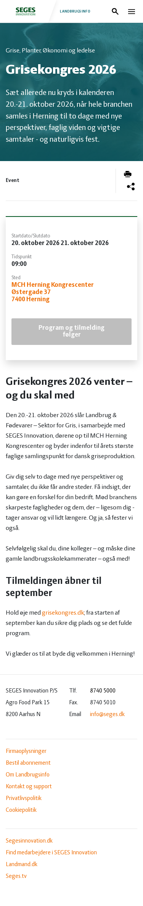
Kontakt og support (29, 787)
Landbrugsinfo (48, 11)
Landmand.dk (21, 865)
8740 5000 (103, 691)
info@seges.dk (107, 715)
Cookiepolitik (21, 810)
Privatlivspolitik (24, 798)
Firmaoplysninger (26, 751)
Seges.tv (16, 876)
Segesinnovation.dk (29, 841)
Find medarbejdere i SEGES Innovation (51, 853)
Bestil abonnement (28, 763)
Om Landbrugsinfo (28, 775)
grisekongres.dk (63, 613)
